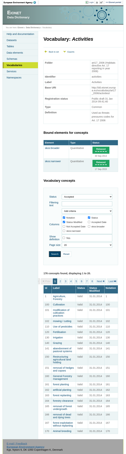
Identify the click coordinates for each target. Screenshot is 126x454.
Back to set (54, 52)
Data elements (15, 52)
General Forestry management (62, 377)
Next (99, 281)
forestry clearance (63, 400)
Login (91, 2)
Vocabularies (14, 65)
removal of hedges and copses (63, 369)
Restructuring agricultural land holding (62, 359)
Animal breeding (62, 431)
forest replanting (62, 395)
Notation (69, 217)
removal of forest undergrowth (62, 407)
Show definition (54, 238)
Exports (70, 52)
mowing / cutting (62, 321)
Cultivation (59, 304)
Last (111, 281)
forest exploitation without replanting (63, 424)
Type (72, 142)
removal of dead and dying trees (62, 416)
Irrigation (58, 337)
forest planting (61, 384)
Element (49, 142)
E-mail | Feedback (17, 443)
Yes (68, 238)
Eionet (20, 27)
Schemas (12, 58)
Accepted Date (97, 222)
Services (11, 71)
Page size (54, 245)
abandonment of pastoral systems (62, 350)
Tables (10, 46)
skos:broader (52, 148)
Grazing (57, 343)
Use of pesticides (62, 326)
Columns (54, 224)
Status (96, 142)
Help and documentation (20, 34)
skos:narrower (53, 161)
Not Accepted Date (74, 226)
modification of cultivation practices (61, 313)
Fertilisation (59, 332)
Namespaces (14, 77)
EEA (21, 2)
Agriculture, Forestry (59, 297)
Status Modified (72, 222)
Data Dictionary (33, 27)
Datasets (12, 40)
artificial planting (62, 389)
